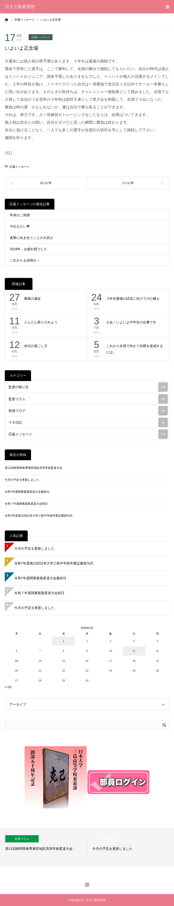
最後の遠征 (32, 298)
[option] (43, 847)
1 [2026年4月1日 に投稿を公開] (63, 641)
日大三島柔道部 (20, 6)
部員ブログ (88, 410)
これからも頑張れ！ (25, 260)
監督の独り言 (88, 387)
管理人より (109, 838)
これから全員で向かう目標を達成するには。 (134, 349)
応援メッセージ (41, 37)
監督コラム (88, 399)
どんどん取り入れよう (41, 322)
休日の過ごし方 (35, 346)
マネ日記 (88, 422)
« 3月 (8, 687)
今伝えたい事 (20, 226)
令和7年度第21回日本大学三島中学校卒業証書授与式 (39, 515)
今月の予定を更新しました (22, 479)
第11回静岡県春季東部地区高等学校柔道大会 (33, 468)
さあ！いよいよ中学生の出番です (131, 322)
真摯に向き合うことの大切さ (31, 238)
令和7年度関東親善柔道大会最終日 (27, 491)
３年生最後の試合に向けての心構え (133, 298)
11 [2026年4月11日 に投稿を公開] (133, 650)
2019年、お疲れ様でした (28, 249)
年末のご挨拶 (20, 215)
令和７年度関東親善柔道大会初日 (26, 503)
